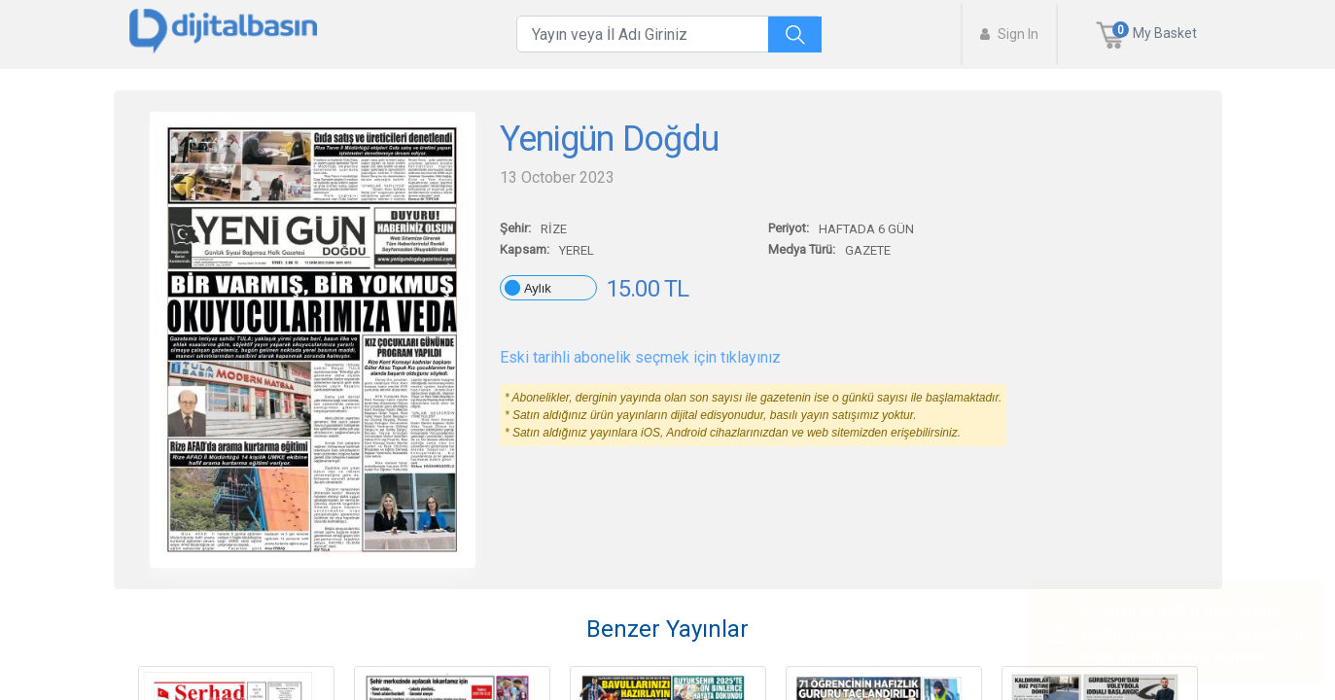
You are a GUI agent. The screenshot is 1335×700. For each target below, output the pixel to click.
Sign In (1009, 34)
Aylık (537, 288)
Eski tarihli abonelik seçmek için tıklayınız (640, 357)
